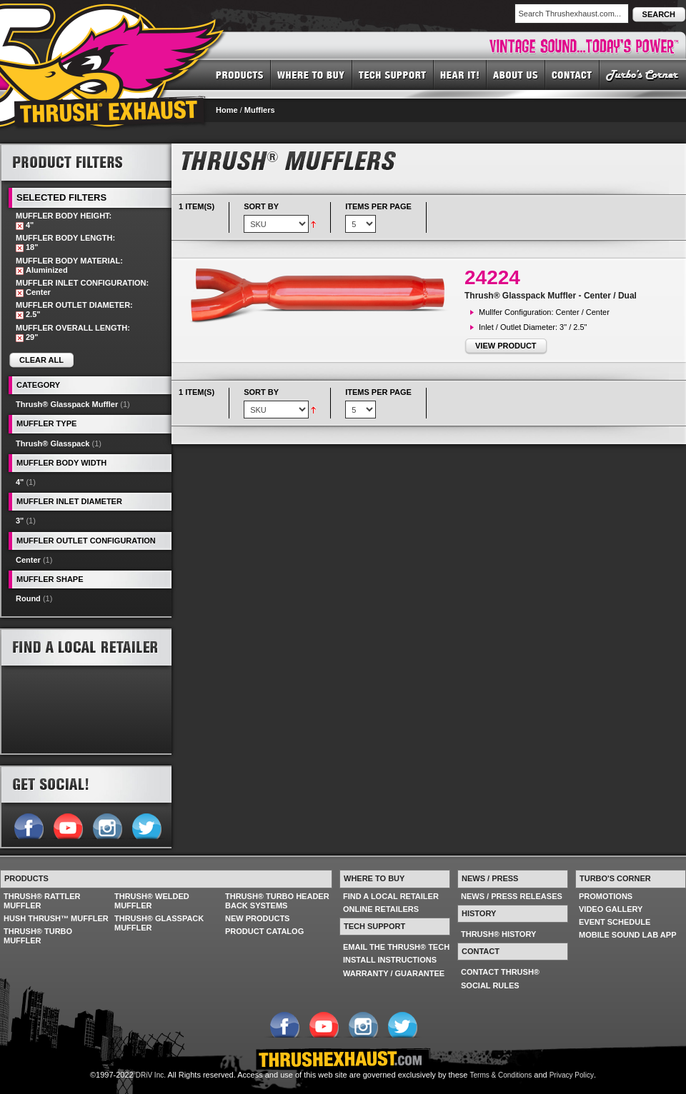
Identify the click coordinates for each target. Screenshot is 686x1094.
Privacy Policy (572, 1075)
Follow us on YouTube (67, 825)
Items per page (378, 206)
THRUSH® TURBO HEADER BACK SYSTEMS (277, 901)
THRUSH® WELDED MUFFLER (151, 901)
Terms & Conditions (501, 1075)
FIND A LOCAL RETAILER (391, 896)
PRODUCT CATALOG (264, 931)
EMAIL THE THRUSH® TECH (396, 947)
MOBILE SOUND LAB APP (628, 934)
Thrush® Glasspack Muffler (67, 404)
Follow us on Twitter (146, 825)
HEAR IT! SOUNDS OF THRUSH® (460, 74)
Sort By (261, 206)
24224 (492, 277)
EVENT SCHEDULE (614, 922)
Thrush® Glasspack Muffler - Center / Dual (550, 296)
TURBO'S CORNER (643, 74)
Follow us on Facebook (28, 825)
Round (28, 598)
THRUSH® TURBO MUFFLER (38, 936)
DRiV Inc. (151, 1075)
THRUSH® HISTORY (498, 934)
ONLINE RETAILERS (381, 909)
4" (20, 482)
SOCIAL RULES (490, 985)
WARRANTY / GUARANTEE (393, 973)
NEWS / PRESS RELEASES (511, 896)
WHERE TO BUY (311, 74)
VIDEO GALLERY (610, 909)
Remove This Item (20, 226)
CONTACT (572, 74)
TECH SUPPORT (393, 74)
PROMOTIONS (605, 896)
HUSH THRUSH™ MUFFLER (56, 918)
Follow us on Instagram (106, 825)
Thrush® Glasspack (52, 443)
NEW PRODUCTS (257, 918)
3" (20, 520)
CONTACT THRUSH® (500, 972)
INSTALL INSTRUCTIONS (390, 959)
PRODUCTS (240, 74)
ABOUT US (516, 74)
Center (28, 560)
